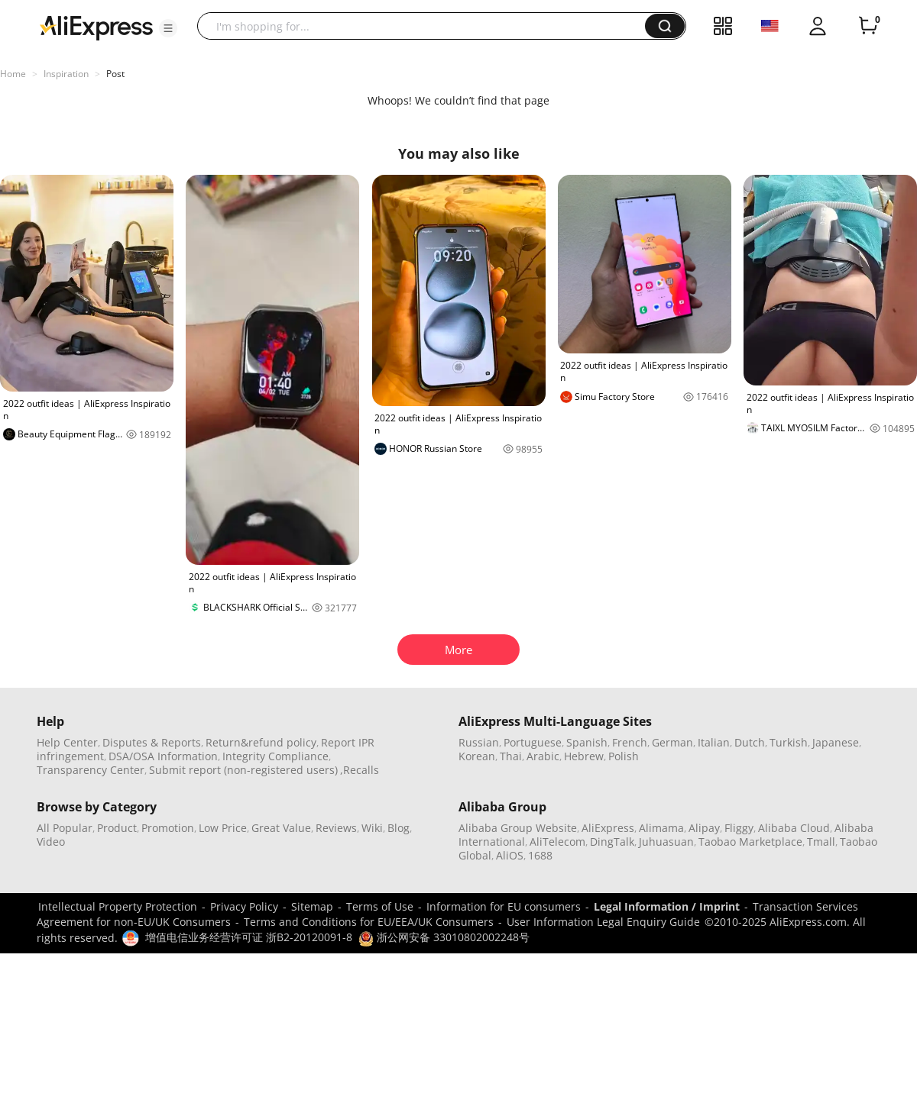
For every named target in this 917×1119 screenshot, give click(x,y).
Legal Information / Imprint (667, 906)
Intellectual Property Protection (117, 906)
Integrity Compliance (275, 756)
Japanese (835, 742)
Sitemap (312, 906)
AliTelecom (557, 841)
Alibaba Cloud (794, 828)
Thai (511, 756)
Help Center (67, 742)
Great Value (281, 828)
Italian (714, 742)
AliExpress (608, 828)
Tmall (821, 841)
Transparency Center (90, 770)
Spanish (587, 742)
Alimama (661, 828)
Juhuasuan (666, 841)
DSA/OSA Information (163, 756)
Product (117, 828)
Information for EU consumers (503, 906)
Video (51, 841)
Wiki (372, 828)
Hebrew (584, 756)
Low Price (223, 828)
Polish (623, 756)
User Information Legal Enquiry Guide (603, 921)
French (629, 742)
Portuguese (533, 742)
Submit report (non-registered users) (243, 770)
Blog (398, 828)
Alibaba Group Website (517, 828)
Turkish (789, 742)
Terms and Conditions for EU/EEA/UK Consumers (369, 921)
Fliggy (738, 828)
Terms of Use (379, 906)
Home (13, 73)
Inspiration (66, 73)
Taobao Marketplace (750, 841)
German (672, 742)
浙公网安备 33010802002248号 (444, 937)
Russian (478, 742)
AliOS (509, 855)
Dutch (749, 742)
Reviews (336, 828)
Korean (476, 756)
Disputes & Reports (151, 742)
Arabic (543, 756)
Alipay (704, 828)
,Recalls (359, 770)
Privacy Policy (244, 906)
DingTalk (612, 841)
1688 (540, 855)
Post (115, 73)
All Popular (64, 828)
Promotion (167, 828)
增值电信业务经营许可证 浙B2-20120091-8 (248, 937)
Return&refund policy (261, 742)
